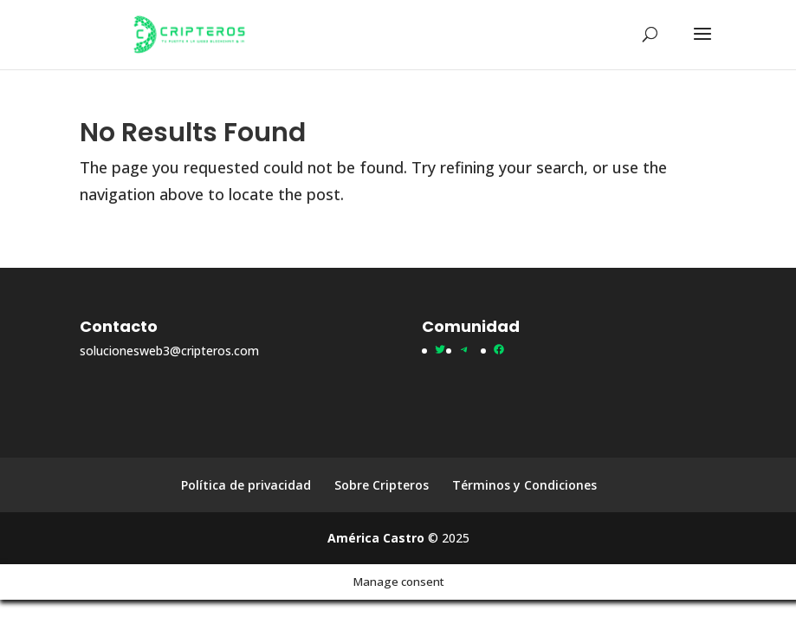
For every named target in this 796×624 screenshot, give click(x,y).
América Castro (375, 538)
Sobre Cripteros (381, 485)
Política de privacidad (246, 485)
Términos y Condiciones (524, 485)
